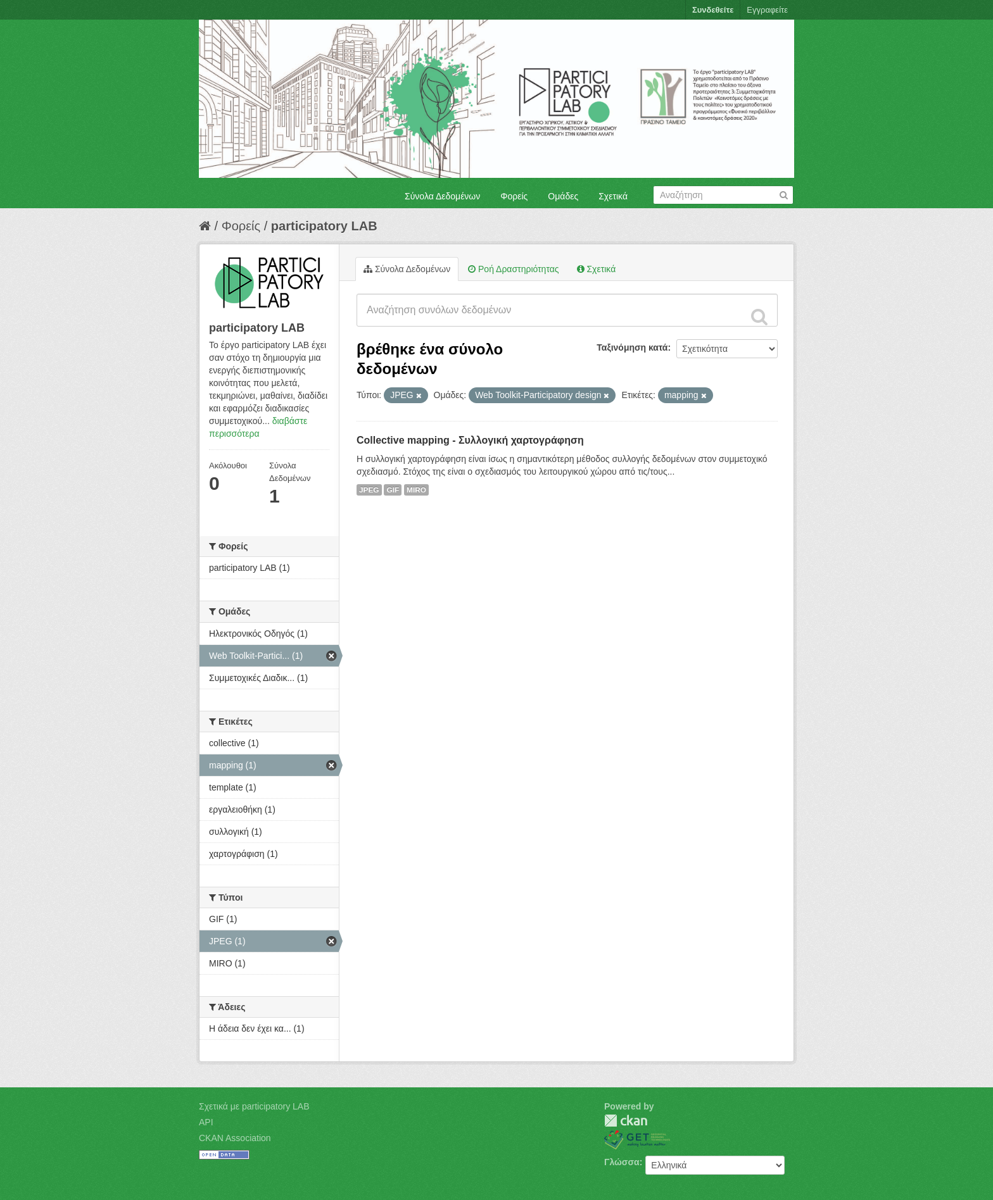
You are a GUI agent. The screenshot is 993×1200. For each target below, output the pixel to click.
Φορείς (514, 196)
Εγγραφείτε (767, 10)
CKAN (625, 1120)
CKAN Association (235, 1138)
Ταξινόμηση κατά (632, 347)
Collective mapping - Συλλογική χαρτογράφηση (470, 440)
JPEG (369, 489)
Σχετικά (613, 196)
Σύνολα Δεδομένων (442, 196)
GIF (392, 489)
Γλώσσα (622, 1162)
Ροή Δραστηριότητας (513, 269)
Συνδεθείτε (712, 10)
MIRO (416, 489)
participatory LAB (324, 226)
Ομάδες (563, 196)
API (206, 1122)
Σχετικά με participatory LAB (254, 1106)
